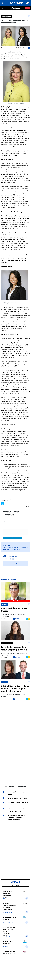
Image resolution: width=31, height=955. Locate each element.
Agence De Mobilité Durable (9, 922)
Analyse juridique (6, 16)
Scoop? (27, 8)
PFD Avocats (5, 899)
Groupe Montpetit (6, 936)
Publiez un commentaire (12, 537)
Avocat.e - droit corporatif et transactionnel (7, 894)
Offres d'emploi (15, 8)
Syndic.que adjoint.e (9, 952)
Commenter (17, 618)
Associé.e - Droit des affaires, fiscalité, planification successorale (9, 930)
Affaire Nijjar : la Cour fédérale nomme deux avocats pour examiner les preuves (16, 817)
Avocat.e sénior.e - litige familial (8, 942)
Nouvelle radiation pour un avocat (17, 798)
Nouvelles (4, 604)
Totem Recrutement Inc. (8, 912)
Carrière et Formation (7, 643)
